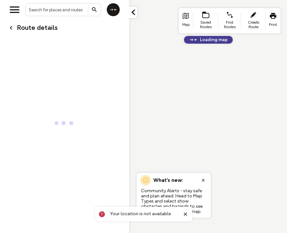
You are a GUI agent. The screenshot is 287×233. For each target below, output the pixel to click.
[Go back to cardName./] (11, 28)
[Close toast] (185, 214)
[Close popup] (203, 180)
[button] (133, 12)
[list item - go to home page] (186, 20)
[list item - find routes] (229, 20)
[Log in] (113, 9)
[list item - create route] (253, 20)
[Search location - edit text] (63, 9)
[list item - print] (273, 20)
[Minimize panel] (133, 12)
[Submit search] (94, 9)
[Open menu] (14, 9)
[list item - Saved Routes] (205, 20)
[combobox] (63, 9)
